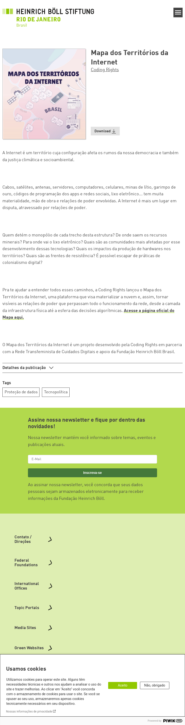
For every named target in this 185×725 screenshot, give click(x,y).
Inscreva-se (92, 473)
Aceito (122, 685)
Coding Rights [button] (105, 70)
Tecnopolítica (56, 392)
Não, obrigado (154, 685)
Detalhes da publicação (24, 368)
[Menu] (178, 12)
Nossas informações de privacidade (29, 711)
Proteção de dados (21, 392)
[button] (105, 131)
